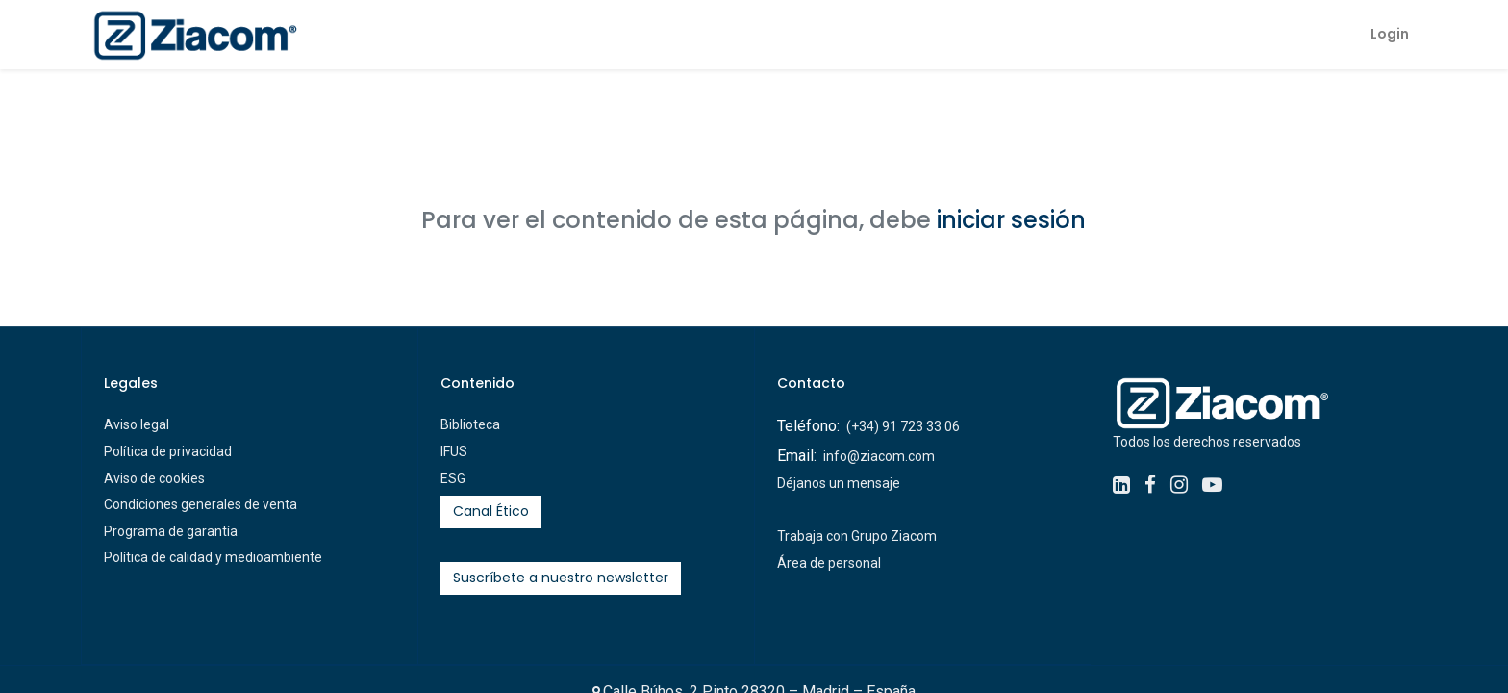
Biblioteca (470, 424)
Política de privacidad (168, 451)
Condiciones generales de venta (200, 504)
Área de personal (829, 563)
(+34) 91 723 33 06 (903, 426)
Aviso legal (136, 424)
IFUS (453, 451)
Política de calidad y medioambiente (213, 557)
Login (1386, 33)
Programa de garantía (171, 531)
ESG (452, 478)
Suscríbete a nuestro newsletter (560, 577)
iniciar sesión (1011, 220)
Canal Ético (491, 511)
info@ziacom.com (879, 456)
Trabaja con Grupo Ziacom (857, 536)
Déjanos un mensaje (838, 483)
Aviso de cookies (154, 478)
